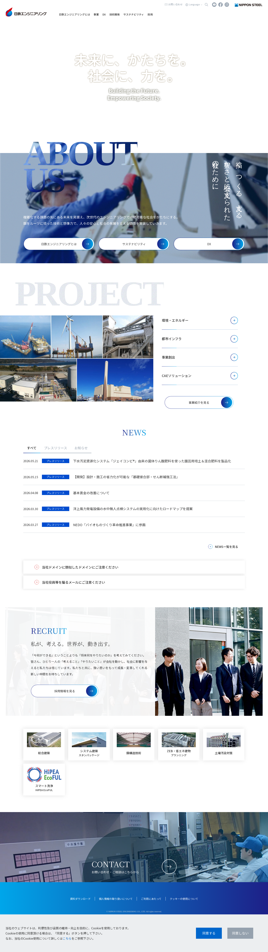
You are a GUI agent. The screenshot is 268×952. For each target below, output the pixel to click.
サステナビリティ (133, 14)
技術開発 (114, 14)
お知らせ (81, 447)
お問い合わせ (175, 4)
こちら (67, 938)
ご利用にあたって (151, 899)
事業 (96, 14)
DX (104, 14)
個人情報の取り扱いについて (116, 899)
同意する (209, 933)
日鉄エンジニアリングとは (74, 14)
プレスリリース (55, 447)
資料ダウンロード (80, 899)
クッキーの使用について (184, 899)
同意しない (240, 933)
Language (194, 4)
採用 (150, 14)
